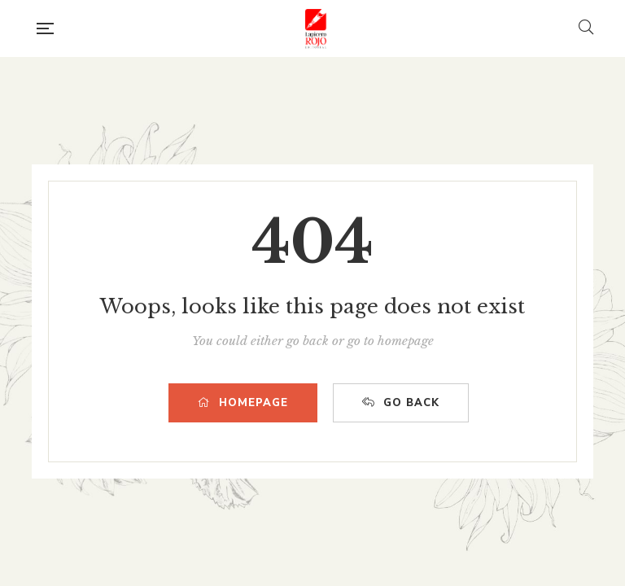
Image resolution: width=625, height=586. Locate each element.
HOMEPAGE (243, 403)
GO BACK (400, 403)
